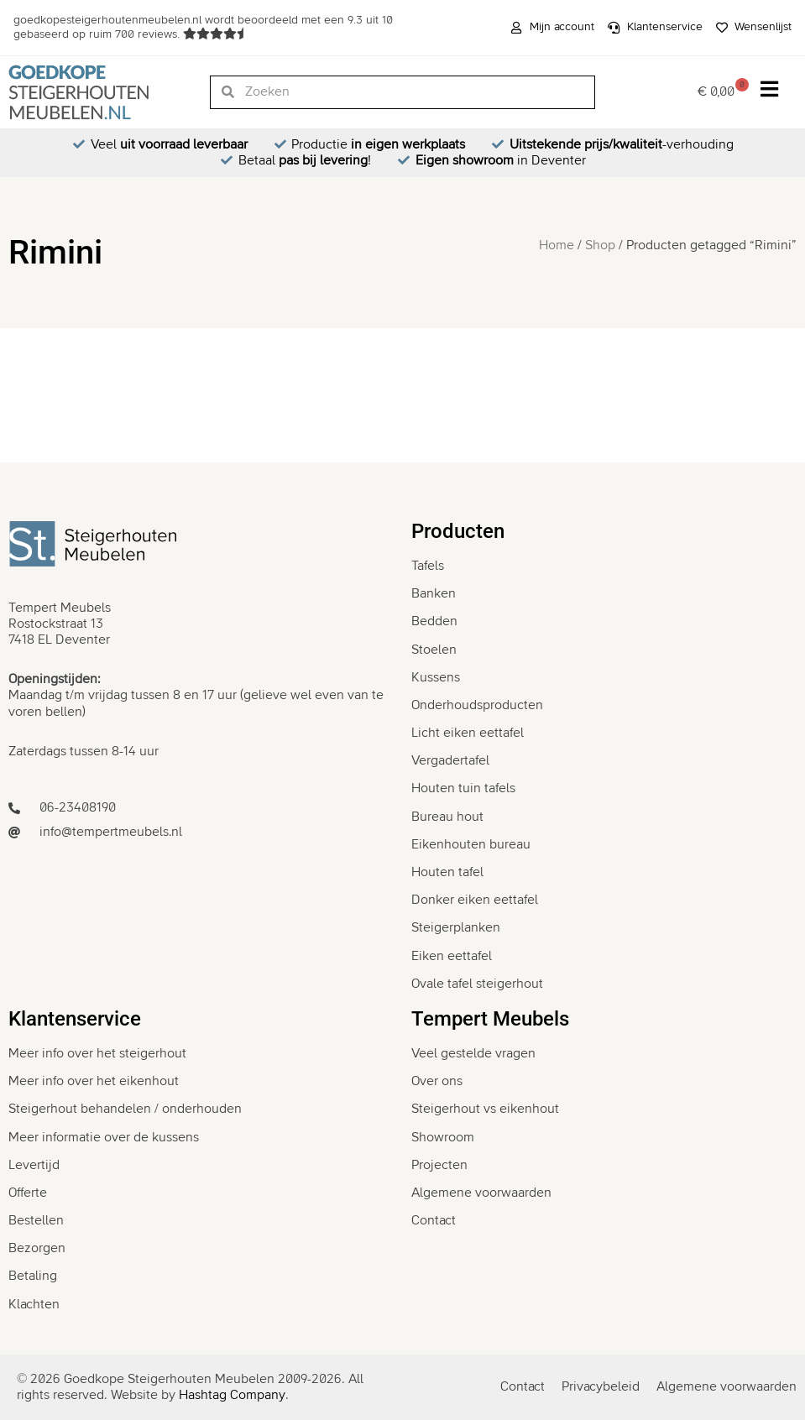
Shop (600, 245)
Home (556, 245)
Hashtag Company (232, 1395)
